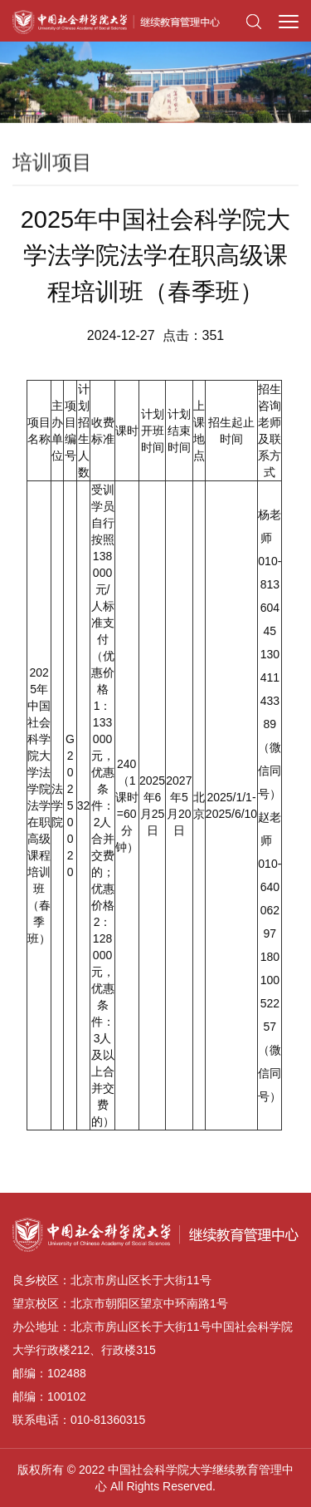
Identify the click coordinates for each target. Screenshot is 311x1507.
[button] (253, 21)
